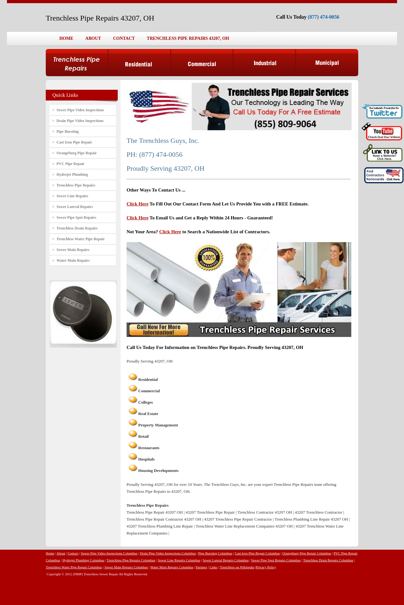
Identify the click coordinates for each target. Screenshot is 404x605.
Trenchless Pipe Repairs (75, 185)
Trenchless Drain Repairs (77, 228)
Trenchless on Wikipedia (237, 567)
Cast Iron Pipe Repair (74, 142)
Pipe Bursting (67, 131)
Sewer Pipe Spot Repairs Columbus (276, 560)
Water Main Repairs (73, 260)
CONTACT (124, 38)
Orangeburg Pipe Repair (76, 153)
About (60, 553)
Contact (73, 553)
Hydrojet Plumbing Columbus (83, 560)
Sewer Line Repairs (72, 196)
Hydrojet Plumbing (72, 174)
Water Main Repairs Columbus (171, 567)
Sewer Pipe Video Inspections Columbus (109, 553)
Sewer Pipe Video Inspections (80, 110)
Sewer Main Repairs (72, 250)
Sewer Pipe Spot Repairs (76, 217)
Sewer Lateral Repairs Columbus (226, 560)
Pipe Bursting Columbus (215, 553)
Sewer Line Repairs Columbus (179, 560)
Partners (201, 567)
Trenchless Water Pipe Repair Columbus (74, 567)
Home (50, 553)
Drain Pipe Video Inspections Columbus (168, 553)
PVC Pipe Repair (70, 164)
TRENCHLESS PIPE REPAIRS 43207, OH (188, 38)
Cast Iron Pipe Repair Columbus (257, 553)
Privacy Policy (266, 567)
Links (213, 567)
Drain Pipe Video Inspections (80, 121)
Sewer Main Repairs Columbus (126, 567)
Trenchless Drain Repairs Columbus (328, 560)
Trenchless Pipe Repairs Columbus (131, 560)
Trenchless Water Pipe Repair (80, 239)
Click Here (137, 203)
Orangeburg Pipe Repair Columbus (306, 553)
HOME (66, 38)
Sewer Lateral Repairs (74, 207)
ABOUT (93, 38)
